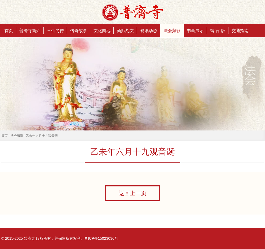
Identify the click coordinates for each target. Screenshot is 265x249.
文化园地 (102, 30)
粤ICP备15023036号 (101, 238)
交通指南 (240, 30)
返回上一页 (133, 193)
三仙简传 (55, 30)
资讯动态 (148, 30)
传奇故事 (78, 30)
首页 (9, 30)
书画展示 (195, 30)
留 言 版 (217, 30)
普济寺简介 (30, 30)
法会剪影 (172, 30)
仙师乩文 (125, 30)
